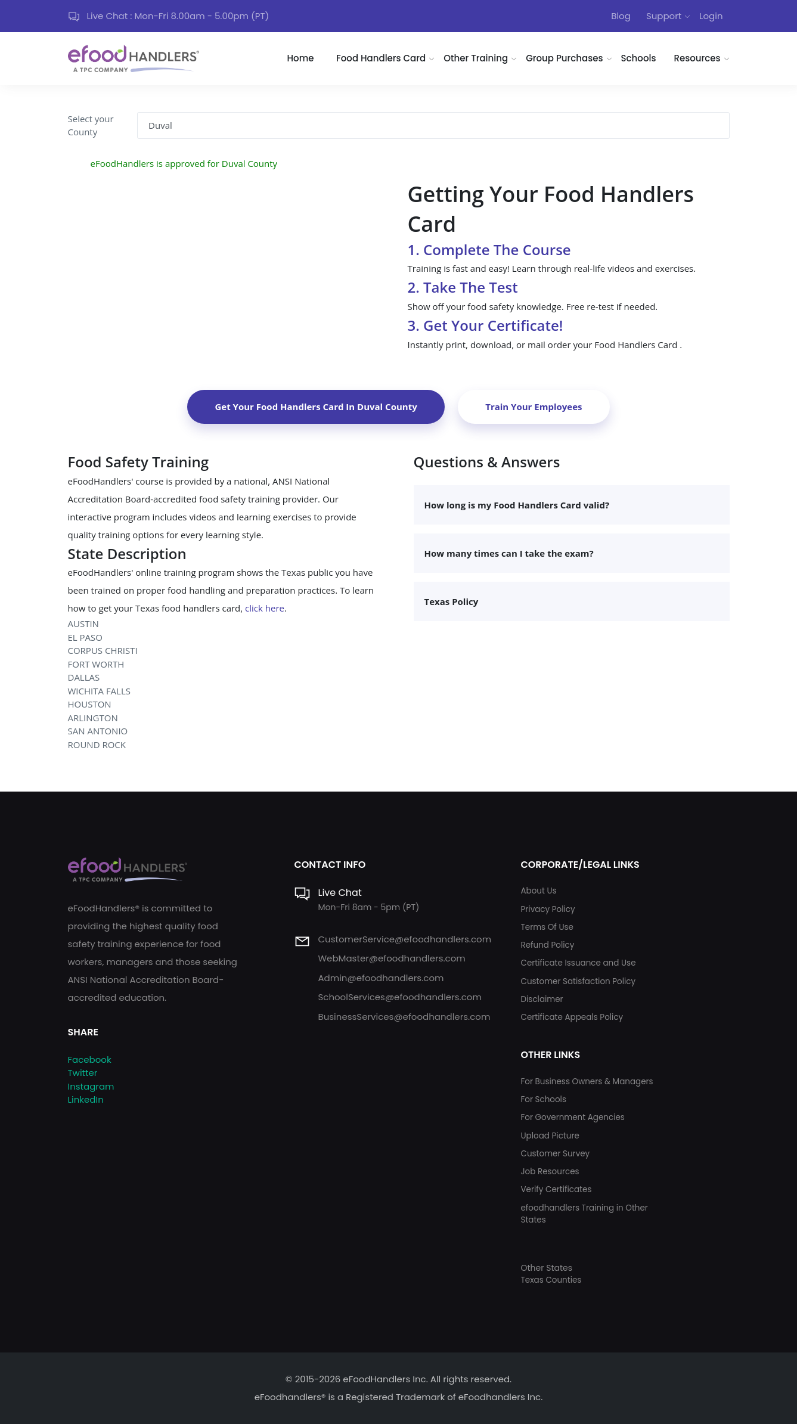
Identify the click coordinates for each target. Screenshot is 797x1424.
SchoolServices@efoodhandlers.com (399, 997)
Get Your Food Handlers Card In (316, 406)
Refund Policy (547, 945)
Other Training (476, 58)
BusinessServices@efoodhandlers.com (404, 1016)
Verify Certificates (555, 1189)
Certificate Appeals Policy (571, 1017)
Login (711, 16)
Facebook (89, 1059)
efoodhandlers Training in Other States (583, 1214)
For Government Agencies (572, 1117)
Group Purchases (564, 58)
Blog (621, 16)
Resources (697, 58)
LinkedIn (86, 1099)
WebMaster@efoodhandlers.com (391, 958)
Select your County (91, 125)
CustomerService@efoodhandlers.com (404, 939)
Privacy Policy (547, 909)
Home (300, 58)
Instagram (91, 1086)
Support (663, 16)
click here (264, 608)
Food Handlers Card (381, 58)
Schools (638, 58)
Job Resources (549, 1171)
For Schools (543, 1099)
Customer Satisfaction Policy (577, 981)
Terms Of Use (546, 927)
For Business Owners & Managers (586, 1081)
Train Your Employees (533, 406)
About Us (538, 890)
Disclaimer (541, 999)
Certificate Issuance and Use (577, 963)
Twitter (83, 1072)
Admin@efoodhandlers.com (381, 978)
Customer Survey (555, 1153)
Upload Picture (549, 1135)
